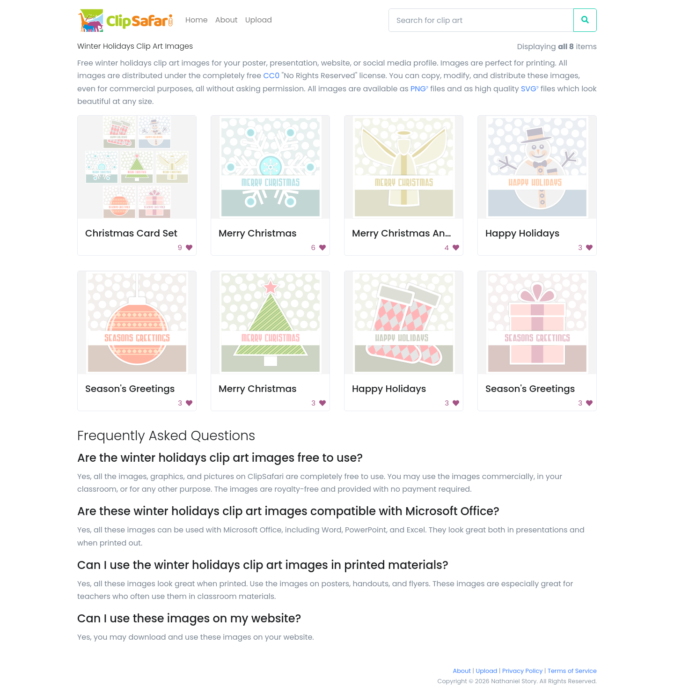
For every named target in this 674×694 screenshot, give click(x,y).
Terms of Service (572, 671)
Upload (258, 20)
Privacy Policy (522, 671)
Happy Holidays (522, 233)
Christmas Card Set (131, 233)
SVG (530, 88)
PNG (419, 88)
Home (196, 20)
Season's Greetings (130, 388)
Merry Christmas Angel (406, 233)
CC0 (271, 75)
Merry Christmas (258, 233)
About (226, 20)
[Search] (481, 20)
